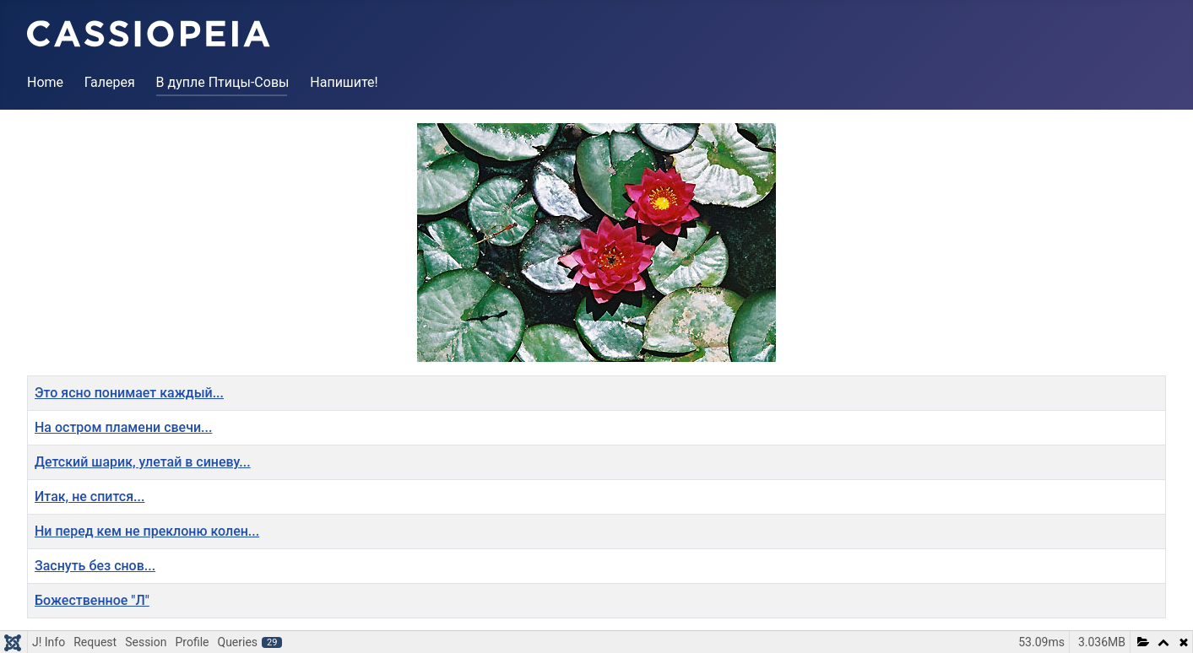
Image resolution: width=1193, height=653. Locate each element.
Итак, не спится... (89, 496)
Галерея (109, 82)
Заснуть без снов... (95, 566)
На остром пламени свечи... (123, 427)
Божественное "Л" (92, 600)
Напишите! (343, 82)
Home (45, 82)
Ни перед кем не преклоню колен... (147, 531)
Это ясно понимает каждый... (129, 393)
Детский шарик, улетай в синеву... (143, 462)
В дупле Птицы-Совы (223, 82)
